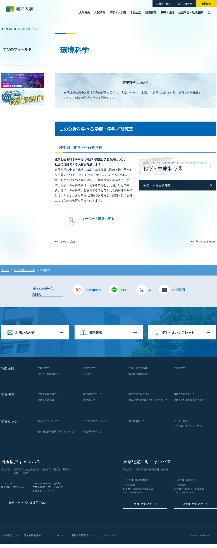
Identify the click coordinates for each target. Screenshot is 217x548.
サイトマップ (108, 535)
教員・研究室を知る (157, 185)
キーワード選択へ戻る (98, 219)
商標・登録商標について (84, 535)
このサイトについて (57, 535)
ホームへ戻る (67, 241)
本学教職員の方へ (10, 535)
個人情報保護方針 (33, 535)
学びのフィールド (17, 49)
